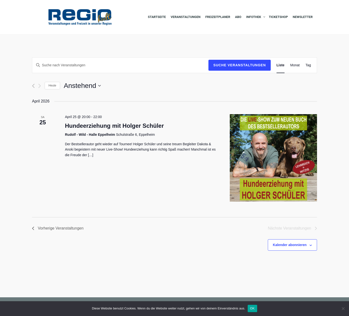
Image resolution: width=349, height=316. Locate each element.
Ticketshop (278, 17)
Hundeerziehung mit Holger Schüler (114, 125)
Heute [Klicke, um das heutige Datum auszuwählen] (52, 85)
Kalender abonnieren (290, 245)
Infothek (253, 17)
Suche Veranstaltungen (239, 65)
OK (252, 308)
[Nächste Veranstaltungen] (39, 86)
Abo (238, 17)
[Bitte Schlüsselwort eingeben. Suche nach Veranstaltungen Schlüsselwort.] (120, 65)
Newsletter (303, 17)
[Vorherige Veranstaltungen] (33, 86)
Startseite (157, 17)
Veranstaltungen (185, 17)
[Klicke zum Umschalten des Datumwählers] (82, 86)
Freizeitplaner (217, 17)
